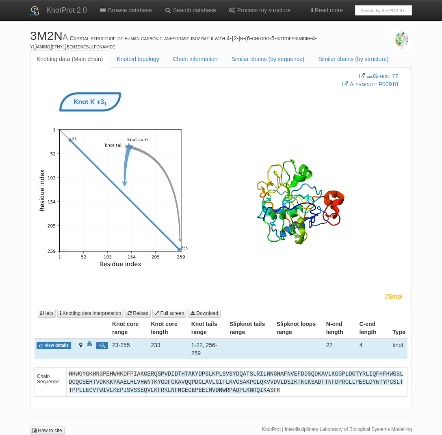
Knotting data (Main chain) (70, 59)
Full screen (169, 313)
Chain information (195, 59)
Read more (327, 10)
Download (204, 313)
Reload (138, 313)
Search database (190, 10)
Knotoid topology (138, 59)
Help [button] (46, 313)
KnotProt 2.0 (66, 10)
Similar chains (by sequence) (267, 59)
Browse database (125, 10)
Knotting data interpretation (90, 313)
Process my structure (259, 10)
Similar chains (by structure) (353, 59)
